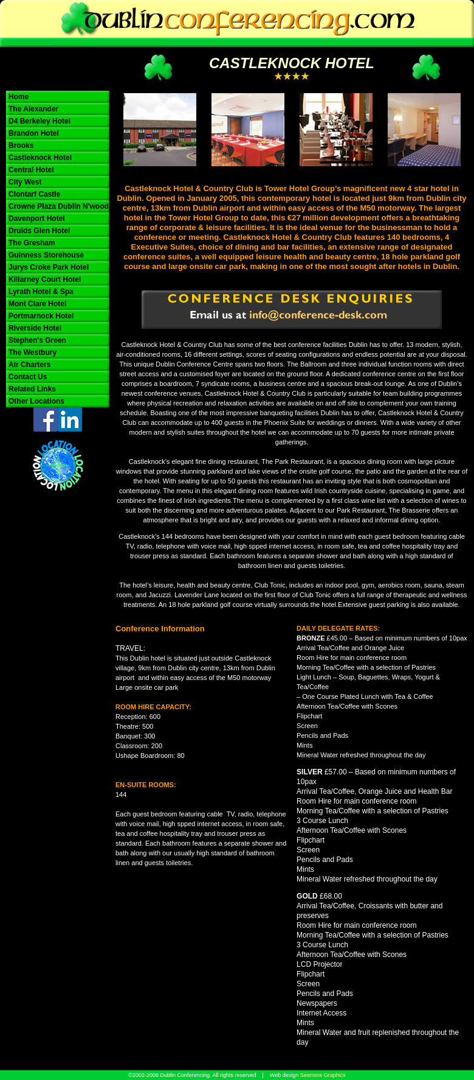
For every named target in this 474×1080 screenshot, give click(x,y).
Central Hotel (31, 170)
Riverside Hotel (35, 328)
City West (25, 182)
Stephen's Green (37, 340)
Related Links (32, 389)
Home (19, 97)
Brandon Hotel (34, 133)
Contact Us (28, 377)
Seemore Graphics (323, 1075)
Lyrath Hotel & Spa (41, 291)
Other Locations (36, 401)
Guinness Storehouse (46, 255)
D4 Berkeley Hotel (39, 121)
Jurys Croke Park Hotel (49, 267)
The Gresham (32, 243)
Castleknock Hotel (40, 157)
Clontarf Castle (34, 194)
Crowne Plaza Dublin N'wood (59, 206)
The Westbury (33, 352)
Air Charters (29, 364)
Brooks (21, 145)
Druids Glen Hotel (39, 230)
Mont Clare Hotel (37, 304)
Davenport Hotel (37, 218)
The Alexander (33, 109)
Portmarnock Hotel (41, 316)
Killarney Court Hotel (45, 279)
